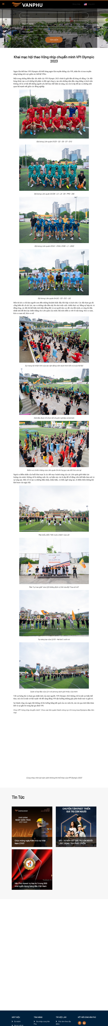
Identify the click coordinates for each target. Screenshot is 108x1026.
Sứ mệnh (17, 1021)
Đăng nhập (76, 4)
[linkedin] (84, 1023)
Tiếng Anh (89, 4)
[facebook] (79, 1023)
